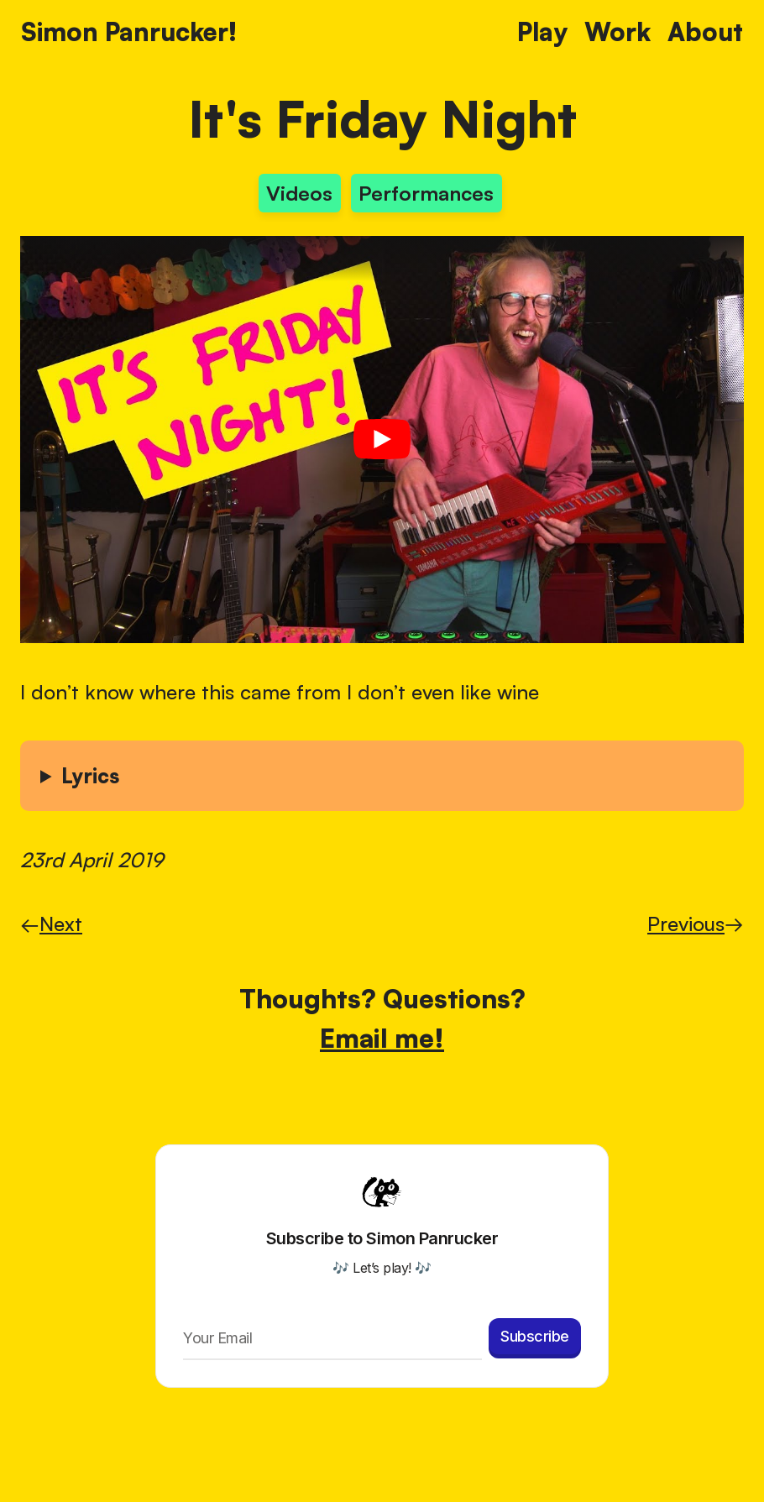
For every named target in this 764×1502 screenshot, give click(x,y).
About (705, 31)
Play (542, 31)
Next (51, 923)
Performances (426, 193)
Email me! (382, 1037)
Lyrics (90, 775)
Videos (299, 193)
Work (617, 31)
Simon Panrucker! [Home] (129, 31)
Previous (695, 923)
